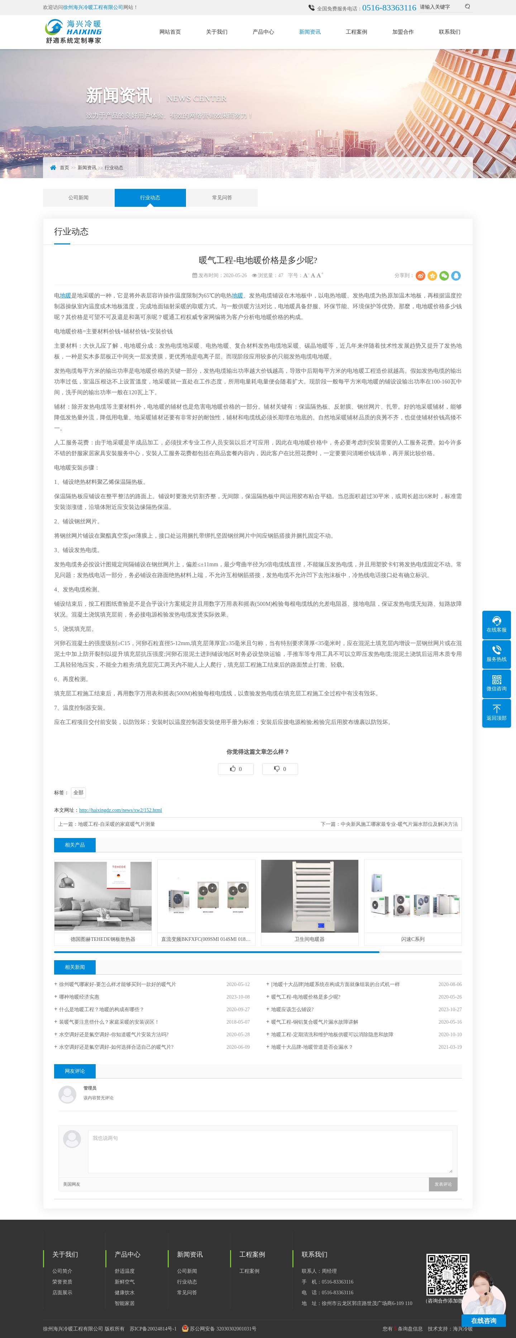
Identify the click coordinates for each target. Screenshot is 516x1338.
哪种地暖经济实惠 (79, 997)
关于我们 (217, 32)
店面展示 (62, 1292)
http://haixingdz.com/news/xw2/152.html (120, 810)
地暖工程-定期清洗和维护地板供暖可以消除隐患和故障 (332, 1034)
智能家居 (125, 1303)
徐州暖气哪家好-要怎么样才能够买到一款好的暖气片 (117, 984)
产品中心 (263, 32)
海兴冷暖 (463, 1329)
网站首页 (170, 32)
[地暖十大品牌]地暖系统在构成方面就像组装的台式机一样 (335, 984)
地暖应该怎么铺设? (292, 1009)
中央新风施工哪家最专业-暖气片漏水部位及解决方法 (399, 824)
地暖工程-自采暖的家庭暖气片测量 (116, 824)
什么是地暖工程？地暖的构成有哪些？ (101, 1009)
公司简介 (62, 1271)
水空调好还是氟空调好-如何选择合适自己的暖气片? (116, 1047)
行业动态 (114, 167)
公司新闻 (78, 197)
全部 (78, 792)
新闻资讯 (310, 32)
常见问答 (222, 197)
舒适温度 (125, 1271)
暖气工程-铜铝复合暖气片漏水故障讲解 (314, 1022)
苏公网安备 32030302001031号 (223, 1329)
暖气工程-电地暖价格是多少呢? (305, 997)
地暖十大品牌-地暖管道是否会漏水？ (312, 1047)
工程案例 (356, 32)
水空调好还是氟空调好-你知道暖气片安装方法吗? (113, 1034)
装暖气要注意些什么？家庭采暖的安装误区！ (109, 1022)
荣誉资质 (62, 1282)
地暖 (65, 295)
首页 (64, 167)
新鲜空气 (125, 1282)
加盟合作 (403, 32)
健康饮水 (125, 1292)
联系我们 (449, 32)
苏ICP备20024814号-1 (153, 1329)
